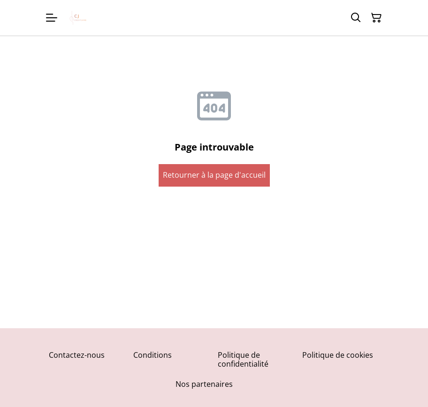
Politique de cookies (337, 355)
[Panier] (376, 18)
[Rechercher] (355, 18)
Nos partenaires (204, 384)
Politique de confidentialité (243, 359)
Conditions (152, 355)
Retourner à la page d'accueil (214, 175)
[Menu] (51, 18)
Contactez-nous (77, 355)
